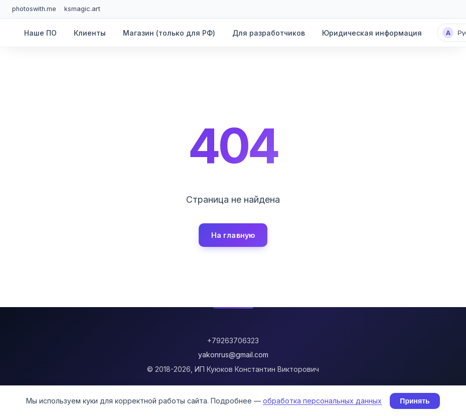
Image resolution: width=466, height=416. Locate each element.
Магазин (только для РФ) (169, 33)
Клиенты (90, 33)
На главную (233, 235)
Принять (414, 401)
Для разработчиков (268, 33)
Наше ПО (40, 33)
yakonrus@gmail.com (233, 354)
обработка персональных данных (322, 400)
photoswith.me (34, 9)
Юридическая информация (372, 33)
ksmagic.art (82, 9)
